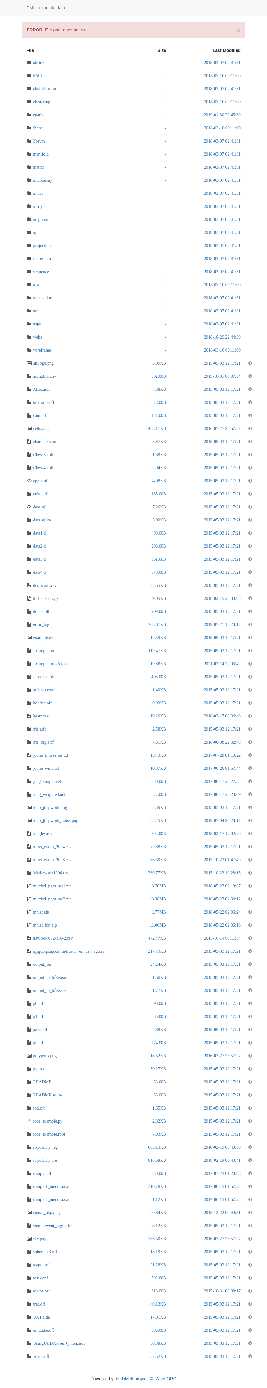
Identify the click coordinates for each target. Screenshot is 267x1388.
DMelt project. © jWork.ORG (149, 1378)
